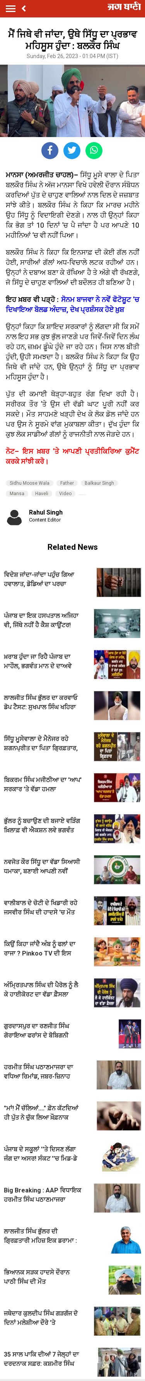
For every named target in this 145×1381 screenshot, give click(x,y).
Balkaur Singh (99, 483)
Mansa (17, 493)
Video (65, 493)
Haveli (41, 493)
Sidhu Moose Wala (29, 483)
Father (67, 483)
